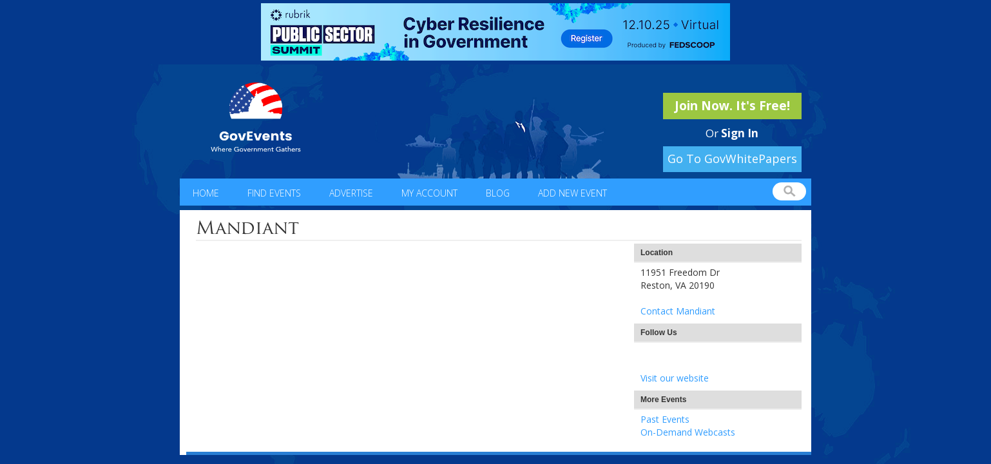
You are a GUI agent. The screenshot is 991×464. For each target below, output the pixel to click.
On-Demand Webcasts (687, 432)
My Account (429, 193)
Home (206, 193)
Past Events (664, 419)
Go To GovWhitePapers (732, 158)
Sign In (739, 133)
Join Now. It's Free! (732, 105)
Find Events (274, 193)
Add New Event (572, 193)
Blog (498, 193)
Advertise (351, 193)
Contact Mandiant (677, 311)
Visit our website (674, 378)
